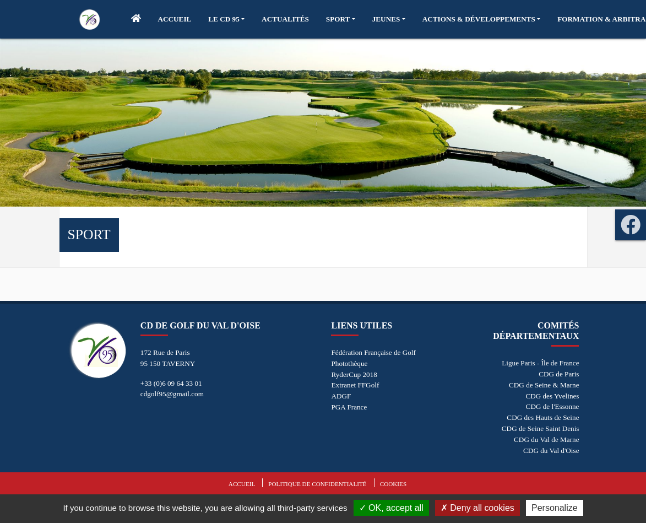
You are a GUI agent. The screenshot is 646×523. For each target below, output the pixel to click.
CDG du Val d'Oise (551, 450)
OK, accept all (391, 508)
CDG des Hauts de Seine (543, 417)
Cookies (393, 484)
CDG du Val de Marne (546, 439)
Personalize (554, 508)
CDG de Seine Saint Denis (540, 428)
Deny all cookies (477, 508)
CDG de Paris (559, 374)
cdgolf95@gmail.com (172, 394)
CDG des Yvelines (552, 396)
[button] (226, 19)
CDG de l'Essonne (552, 406)
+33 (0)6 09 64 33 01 (171, 383)
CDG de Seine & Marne (544, 385)
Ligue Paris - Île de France (540, 363)
